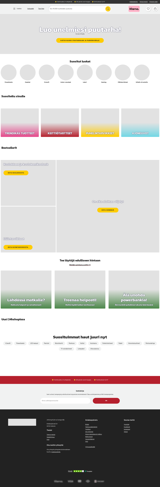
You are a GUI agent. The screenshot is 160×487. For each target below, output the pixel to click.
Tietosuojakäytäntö (91, 427)
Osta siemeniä (108, 210)
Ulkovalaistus (94, 349)
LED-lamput (34, 343)
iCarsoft (7, 343)
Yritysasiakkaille (90, 447)
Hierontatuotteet (134, 343)
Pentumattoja (150, 343)
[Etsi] (80, 9)
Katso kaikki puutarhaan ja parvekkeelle (80, 40)
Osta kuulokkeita (16, 173)
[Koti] (5, 8)
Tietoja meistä (144, 2)
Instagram (127, 429)
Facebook (127, 427)
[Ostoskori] (155, 8)
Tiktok (126, 432)
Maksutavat (89, 437)
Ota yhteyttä (89, 432)
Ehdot (87, 424)
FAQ (48, 439)
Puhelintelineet (107, 343)
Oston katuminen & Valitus (93, 434)
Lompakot (81, 349)
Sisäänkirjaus (51, 437)
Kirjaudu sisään (154, 2)
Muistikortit (59, 343)
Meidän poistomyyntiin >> (80, 265)
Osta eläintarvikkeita (18, 247)
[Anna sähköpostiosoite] (65, 401)
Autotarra (93, 343)
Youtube (126, 424)
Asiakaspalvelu (134, 2)
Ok (106, 401)
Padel (120, 343)
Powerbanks (20, 343)
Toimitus (88, 429)
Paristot (46, 343)
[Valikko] (17, 9)
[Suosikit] (148, 8)
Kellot (82, 343)
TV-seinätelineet (66, 349)
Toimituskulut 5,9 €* (99, 2)
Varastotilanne (89, 439)
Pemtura (71, 343)
